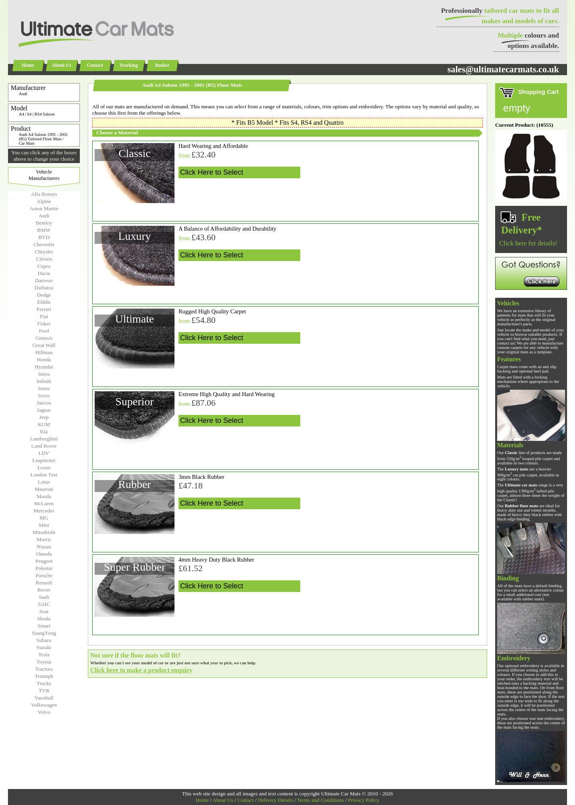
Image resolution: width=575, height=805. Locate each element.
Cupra (44, 266)
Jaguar (44, 410)
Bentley (44, 223)
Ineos (44, 374)
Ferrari (44, 309)
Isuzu (44, 388)
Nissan (44, 547)
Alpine (44, 201)
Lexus (44, 467)
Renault (44, 583)
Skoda (43, 619)
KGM (44, 424)
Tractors (44, 669)
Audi (44, 216)
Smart (44, 626)
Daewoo (44, 280)
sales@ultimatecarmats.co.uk (503, 69)
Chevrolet (44, 244)
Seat (44, 611)
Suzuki (43, 647)
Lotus (44, 482)
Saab (44, 597)
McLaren (44, 503)
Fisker (43, 324)
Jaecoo (44, 403)
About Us (61, 65)
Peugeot (44, 561)
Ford (44, 331)
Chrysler (44, 252)
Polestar (44, 568)
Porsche (44, 575)
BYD (44, 237)
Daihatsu (43, 288)
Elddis (44, 302)
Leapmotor (44, 460)
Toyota (44, 662)
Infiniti (43, 381)
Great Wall (44, 345)
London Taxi (44, 475)
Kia (44, 431)
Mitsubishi (43, 532)
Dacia (44, 273)
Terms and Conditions (320, 800)
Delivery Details (275, 800)
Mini (44, 525)
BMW (43, 230)
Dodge (44, 295)
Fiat (44, 316)
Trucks (44, 683)
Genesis (44, 338)
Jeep (44, 417)
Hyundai (44, 367)
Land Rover (43, 446)
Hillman (44, 352)
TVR (44, 690)
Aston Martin (44, 208)
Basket (162, 65)
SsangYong (44, 633)
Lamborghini (44, 439)
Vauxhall (43, 698)
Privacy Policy (363, 800)
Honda (44, 360)
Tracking (128, 65)
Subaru (44, 640)
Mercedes (44, 511)
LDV (43, 453)
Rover (44, 590)
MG (44, 518)
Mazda (44, 496)
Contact (95, 65)
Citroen (44, 259)
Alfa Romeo (44, 194)
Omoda (44, 554)
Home (28, 65)
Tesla (44, 655)
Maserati (44, 489)
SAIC (44, 604)
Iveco (44, 396)
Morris (44, 539)
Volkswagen (44, 705)
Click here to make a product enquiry (141, 670)
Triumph (44, 676)
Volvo (44, 712)
